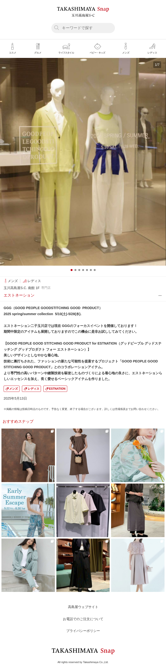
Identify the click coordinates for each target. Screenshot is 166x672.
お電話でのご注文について (83, 619)
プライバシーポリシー (83, 631)
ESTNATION (57, 388)
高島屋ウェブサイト (83, 607)
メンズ (13, 388)
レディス (33, 388)
